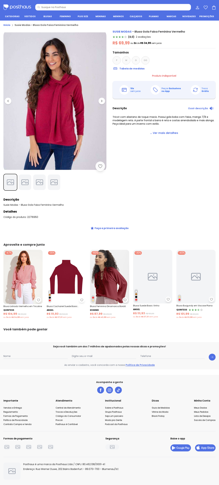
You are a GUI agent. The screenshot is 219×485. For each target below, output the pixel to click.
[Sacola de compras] (213, 7)
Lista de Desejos (202, 415)
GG (145, 60)
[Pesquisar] (39, 7)
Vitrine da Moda (160, 411)
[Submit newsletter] (212, 357)
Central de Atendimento (68, 407)
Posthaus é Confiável (67, 424)
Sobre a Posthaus (114, 407)
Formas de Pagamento (15, 415)
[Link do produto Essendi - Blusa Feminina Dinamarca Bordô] (109, 284)
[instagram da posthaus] (109, 389)
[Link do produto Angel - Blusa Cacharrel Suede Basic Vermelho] (66, 284)
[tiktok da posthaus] (118, 389)
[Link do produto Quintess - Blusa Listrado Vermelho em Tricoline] (23, 284)
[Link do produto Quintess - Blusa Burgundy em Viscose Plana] (196, 284)
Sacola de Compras (205, 419)
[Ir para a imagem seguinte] (102, 101)
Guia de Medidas (161, 407)
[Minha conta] (197, 7)
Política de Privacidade (140, 365)
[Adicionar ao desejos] (100, 166)
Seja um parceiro (114, 415)
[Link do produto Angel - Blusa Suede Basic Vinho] (152, 284)
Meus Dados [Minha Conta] (200, 407)
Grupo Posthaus (113, 411)
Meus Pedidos (201, 411)
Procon (59, 419)
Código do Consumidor (68, 415)
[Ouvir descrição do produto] (201, 108)
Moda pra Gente (113, 419)
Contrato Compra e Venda (17, 424)
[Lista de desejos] (205, 7)
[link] (132, 37)
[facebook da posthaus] (100, 389)
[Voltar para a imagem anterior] (8, 101)
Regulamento (10, 411)
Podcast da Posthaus (116, 424)
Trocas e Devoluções (66, 411)
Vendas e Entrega (12, 407)
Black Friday (158, 415)
